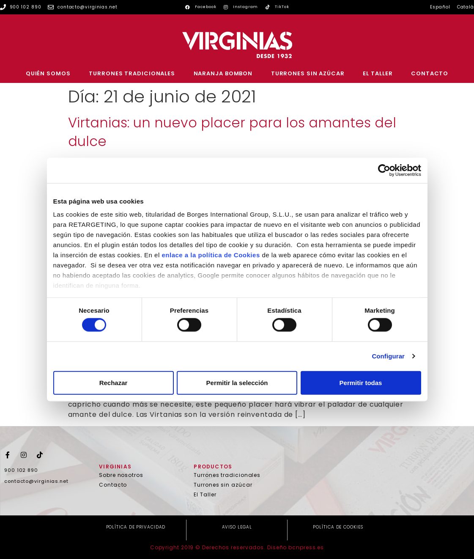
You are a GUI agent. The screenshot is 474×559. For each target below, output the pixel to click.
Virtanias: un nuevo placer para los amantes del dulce (232, 132)
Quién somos (48, 73)
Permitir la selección (237, 382)
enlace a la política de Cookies (211, 255)
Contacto (429, 73)
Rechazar (113, 382)
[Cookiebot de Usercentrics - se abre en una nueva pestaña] (384, 170)
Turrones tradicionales (132, 73)
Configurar (388, 356)
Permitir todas (361, 382)
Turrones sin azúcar (308, 73)
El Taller (377, 73)
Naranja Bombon (223, 73)
